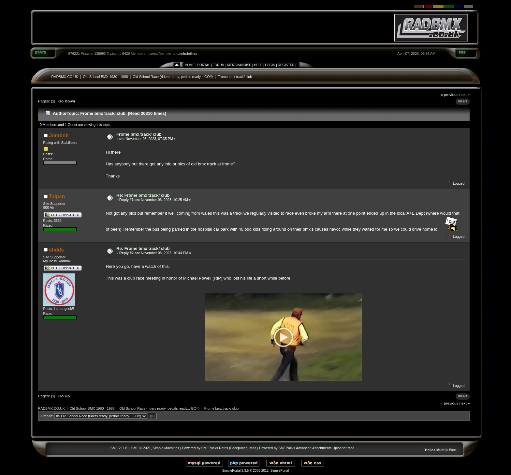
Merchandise (239, 65)
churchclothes (185, 53)
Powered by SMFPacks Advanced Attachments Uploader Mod (306, 448)
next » (465, 94)
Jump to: (46, 416)
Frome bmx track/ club (235, 77)
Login (270, 65)
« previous (449, 94)
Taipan (57, 196)
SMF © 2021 (141, 448)
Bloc (452, 450)
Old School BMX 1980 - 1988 (106, 77)
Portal (203, 65)
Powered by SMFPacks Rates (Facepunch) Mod (219, 448)
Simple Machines (166, 448)
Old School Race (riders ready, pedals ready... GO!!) (173, 77)
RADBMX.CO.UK (64, 77)
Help (258, 65)
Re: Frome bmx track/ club (142, 195)
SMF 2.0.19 (119, 448)
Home (190, 65)
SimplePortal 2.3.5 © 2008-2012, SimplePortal (255, 470)
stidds (56, 250)
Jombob (59, 135)
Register (286, 65)
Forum (218, 65)
